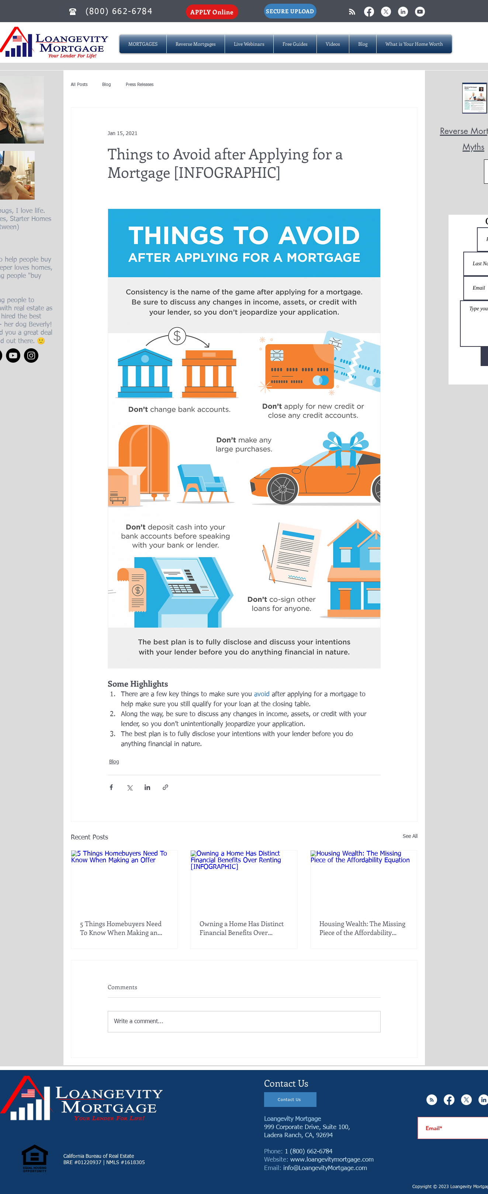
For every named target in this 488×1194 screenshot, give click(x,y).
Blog (106, 85)
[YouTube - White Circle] (420, 12)
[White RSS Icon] (352, 12)
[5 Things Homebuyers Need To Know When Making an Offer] (124, 880)
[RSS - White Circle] (431, 1099)
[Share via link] (165, 787)
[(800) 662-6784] (120, 11)
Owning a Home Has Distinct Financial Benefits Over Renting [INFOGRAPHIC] (242, 928)
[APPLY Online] (212, 11)
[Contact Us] (290, 1099)
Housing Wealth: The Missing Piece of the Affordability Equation (362, 928)
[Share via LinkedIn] (147, 787)
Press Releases (139, 85)
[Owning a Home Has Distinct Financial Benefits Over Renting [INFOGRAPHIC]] (244, 880)
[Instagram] (31, 355)
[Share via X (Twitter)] (129, 787)
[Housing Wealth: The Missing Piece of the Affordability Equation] (364, 880)
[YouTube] (13, 355)
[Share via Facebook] (111, 787)
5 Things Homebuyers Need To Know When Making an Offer (121, 928)
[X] (386, 12)
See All (410, 836)
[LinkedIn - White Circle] (403, 12)
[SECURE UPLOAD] (290, 11)
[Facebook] (369, 12)
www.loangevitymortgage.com (332, 1160)
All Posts (79, 85)
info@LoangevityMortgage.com (325, 1168)
